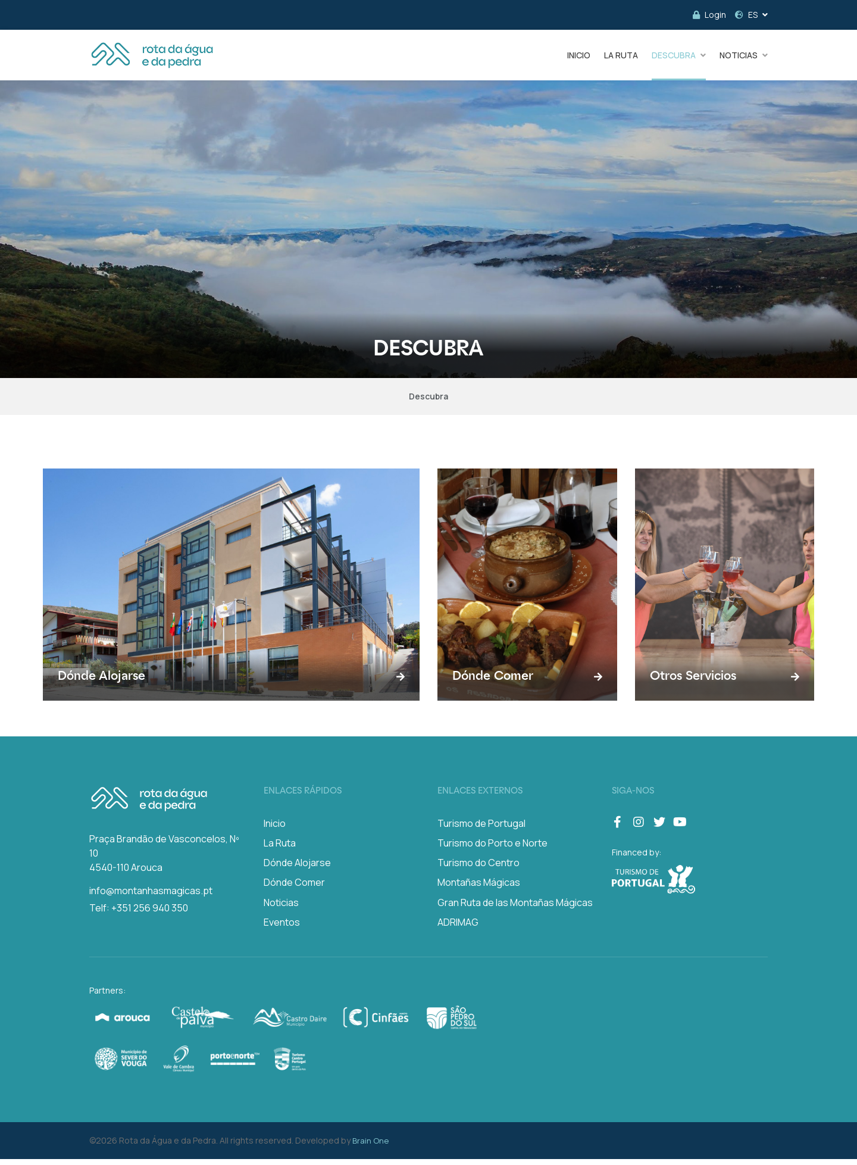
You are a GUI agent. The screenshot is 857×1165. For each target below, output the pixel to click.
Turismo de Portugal (481, 829)
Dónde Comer (294, 888)
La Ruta (280, 848)
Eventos (282, 928)
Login (709, 14)
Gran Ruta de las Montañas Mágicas (515, 908)
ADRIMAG (457, 928)
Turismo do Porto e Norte (492, 848)
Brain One (370, 1146)
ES (746, 14)
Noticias (281, 908)
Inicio (275, 829)
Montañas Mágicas (478, 888)
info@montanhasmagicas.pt (150, 896)
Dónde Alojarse (297, 868)
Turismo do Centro (478, 868)
